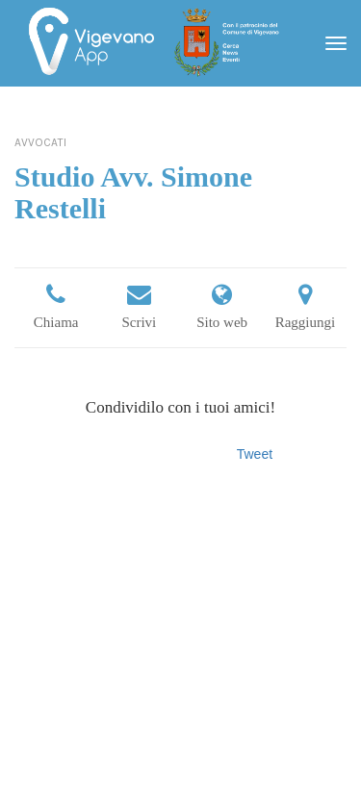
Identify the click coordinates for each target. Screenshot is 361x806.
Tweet (254, 454)
